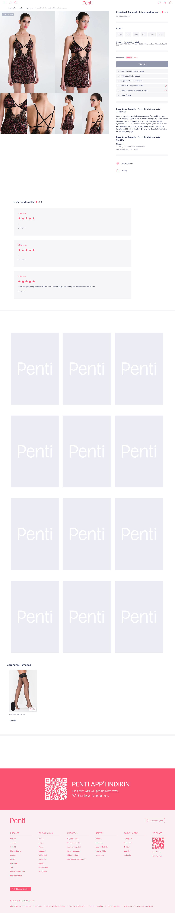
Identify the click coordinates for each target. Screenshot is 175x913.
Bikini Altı (42, 859)
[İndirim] (16, 3)
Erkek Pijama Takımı (18, 871)
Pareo (41, 847)
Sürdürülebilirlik (73, 843)
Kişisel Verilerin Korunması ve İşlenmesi (26, 906)
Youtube (127, 851)
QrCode (158, 843)
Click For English (156, 821)
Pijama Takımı (15, 851)
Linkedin (127, 855)
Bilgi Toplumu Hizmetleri (77, 859)
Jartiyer (13, 843)
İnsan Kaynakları (73, 851)
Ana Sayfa (11, 8)
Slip (11, 867)
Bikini (41, 839)
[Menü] (4, 3)
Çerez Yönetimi (113, 906)
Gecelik (13, 847)
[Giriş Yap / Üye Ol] (165, 3)
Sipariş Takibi (101, 851)
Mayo (41, 843)
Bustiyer (13, 855)
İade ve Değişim (102, 847)
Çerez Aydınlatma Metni (55, 906)
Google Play (157, 856)
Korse (12, 859)
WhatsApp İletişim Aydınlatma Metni (138, 906)
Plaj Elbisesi (43, 867)
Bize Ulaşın (100, 855)
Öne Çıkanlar (46, 833)
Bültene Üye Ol (22, 889)
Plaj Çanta (43, 871)
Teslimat (99, 843)
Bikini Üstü (43, 855)
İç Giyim (30, 8)
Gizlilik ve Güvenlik (76, 906)
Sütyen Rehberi (16, 876)
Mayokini (42, 851)
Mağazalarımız (72, 839)
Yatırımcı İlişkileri (74, 847)
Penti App (157, 833)
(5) (166, 12)
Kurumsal (72, 833)
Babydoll (13, 863)
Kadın (21, 8)
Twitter (126, 847)
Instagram (128, 839)
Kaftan (41, 863)
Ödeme (98, 839)
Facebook (128, 843)
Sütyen (13, 839)
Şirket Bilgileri (72, 855)
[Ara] (10, 3)
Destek (99, 833)
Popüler (14, 833)
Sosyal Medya (131, 833)
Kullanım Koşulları (96, 906)
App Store (156, 852)
